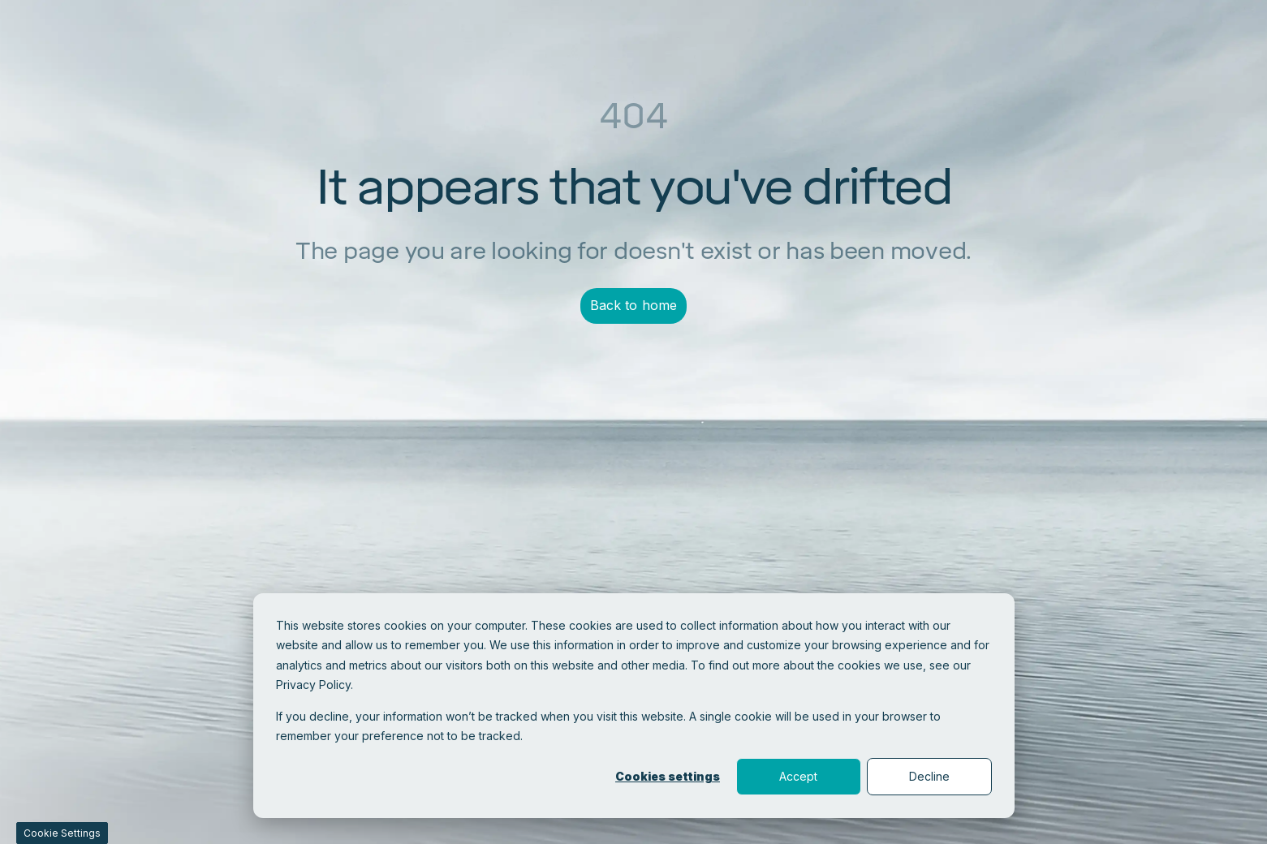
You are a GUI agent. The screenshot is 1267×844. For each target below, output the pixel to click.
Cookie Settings (62, 833)
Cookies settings (667, 776)
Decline (929, 776)
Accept (798, 776)
